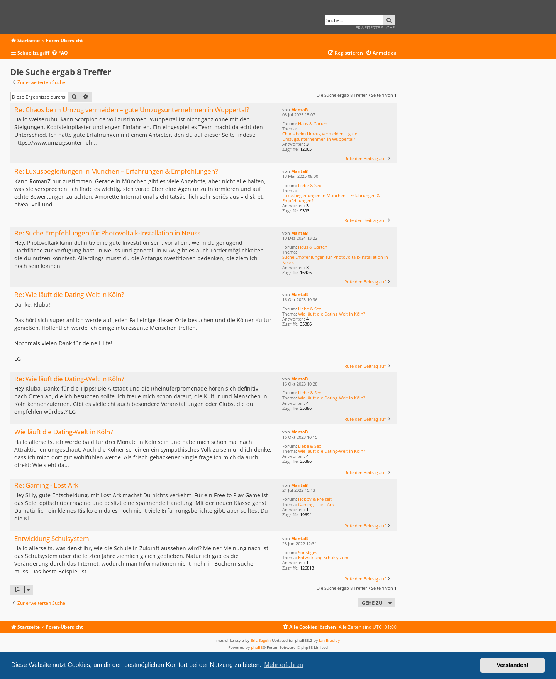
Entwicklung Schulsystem (323, 557)
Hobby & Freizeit (315, 499)
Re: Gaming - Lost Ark (46, 485)
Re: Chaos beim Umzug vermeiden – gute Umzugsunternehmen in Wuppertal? (131, 110)
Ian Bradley (329, 640)
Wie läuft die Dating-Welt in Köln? (331, 313)
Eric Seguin (261, 640)
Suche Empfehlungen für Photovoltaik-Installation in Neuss (335, 259)
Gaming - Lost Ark (316, 504)
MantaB (299, 109)
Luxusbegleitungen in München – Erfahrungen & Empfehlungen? (331, 198)
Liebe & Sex (309, 185)
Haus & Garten (312, 123)
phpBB (257, 647)
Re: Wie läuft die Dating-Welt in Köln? (69, 295)
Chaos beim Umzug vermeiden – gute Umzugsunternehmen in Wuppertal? (319, 136)
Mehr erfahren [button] (283, 665)
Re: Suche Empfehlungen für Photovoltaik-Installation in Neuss (107, 233)
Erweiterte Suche (375, 28)
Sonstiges (307, 552)
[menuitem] (59, 53)
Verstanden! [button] (513, 665)
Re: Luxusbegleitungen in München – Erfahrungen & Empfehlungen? (116, 171)
